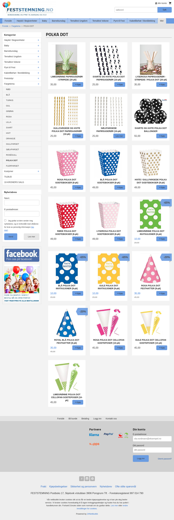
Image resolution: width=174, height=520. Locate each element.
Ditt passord (138, 445)
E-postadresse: (11, 209)
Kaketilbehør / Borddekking (142, 21)
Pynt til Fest (119, 21)
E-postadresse (139, 434)
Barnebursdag (58, 21)
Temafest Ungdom (78, 21)
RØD (8, 89)
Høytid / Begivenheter (27, 21)
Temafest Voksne (100, 21)
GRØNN (9, 111)
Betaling (85, 418)
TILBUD (8, 177)
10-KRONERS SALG (14, 182)
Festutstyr (8, 78)
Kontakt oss (111, 418)
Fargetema (9, 84)
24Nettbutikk (92, 514)
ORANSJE (10, 138)
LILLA (8, 122)
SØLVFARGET (12, 149)
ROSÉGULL (11, 155)
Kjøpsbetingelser (58, 486)
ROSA (9, 117)
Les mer (31, 236)
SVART (9, 127)
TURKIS (9, 100)
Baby (44, 21)
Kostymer (8, 171)
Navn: (7, 198)
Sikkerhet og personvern (84, 486)
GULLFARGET (12, 144)
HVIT (8, 133)
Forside (8, 21)
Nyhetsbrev (106, 486)
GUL (8, 106)
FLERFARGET (12, 166)
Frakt (43, 486)
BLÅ (8, 95)
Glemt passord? (165, 459)
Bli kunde (73, 418)
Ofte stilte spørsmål (125, 486)
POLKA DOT (12, 160)
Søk (164, 10)
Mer (162, 21)
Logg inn (97, 418)
